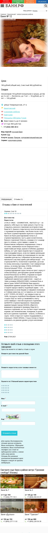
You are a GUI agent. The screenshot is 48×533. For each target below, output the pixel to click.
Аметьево (8, 115)
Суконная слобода (12, 112)
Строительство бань (18, 1)
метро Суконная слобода (25, 14)
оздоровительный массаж (31, 137)
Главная (3, 14)
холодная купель (15, 140)
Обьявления (42, 2)
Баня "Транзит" (32, 514)
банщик (17, 137)
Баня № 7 (5, 490)
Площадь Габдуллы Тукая (15, 118)
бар (8, 135)
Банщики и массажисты (30, 1)
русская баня (17, 132)
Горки (29, 500)
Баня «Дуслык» (8, 514)
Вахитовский (11, 14)
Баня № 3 (29, 490)
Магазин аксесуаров (6, 1)
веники (10, 137)
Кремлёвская (31, 475)
